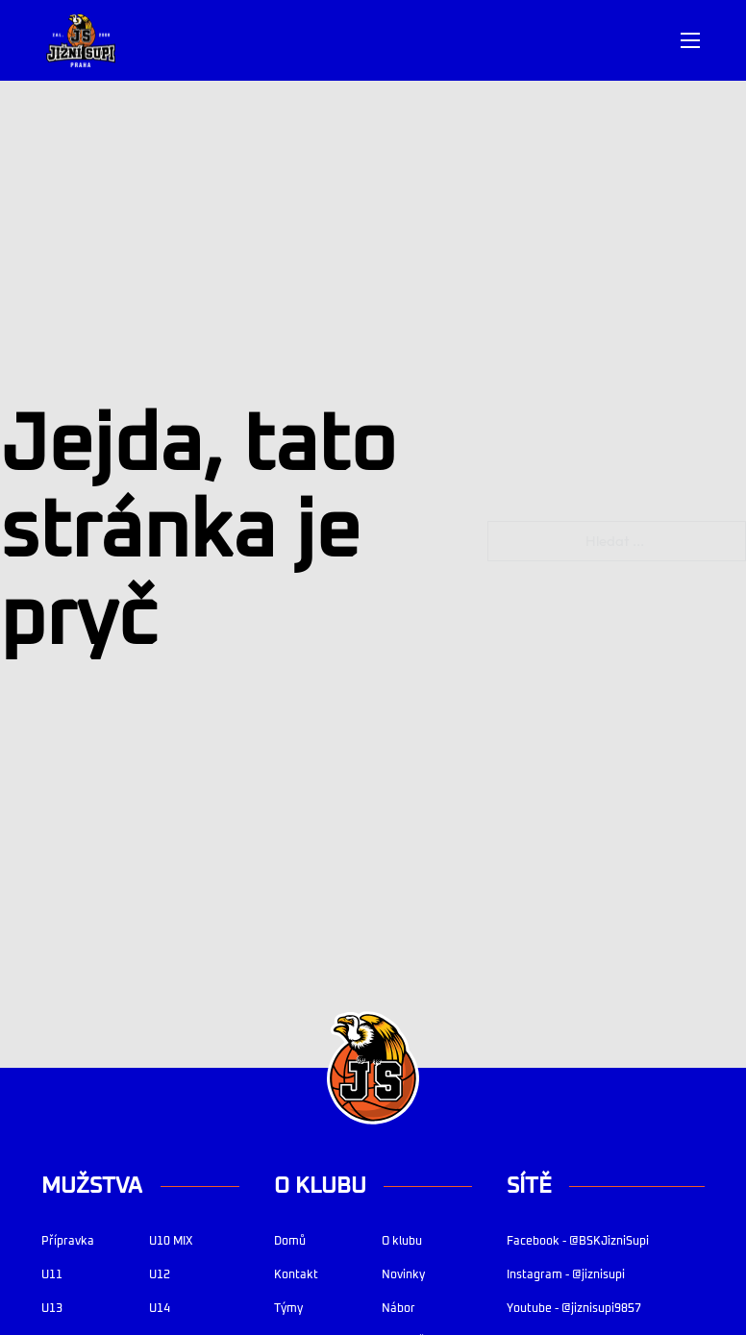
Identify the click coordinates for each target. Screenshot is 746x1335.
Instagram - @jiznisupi (566, 1275)
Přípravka (67, 1241)
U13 (51, 1308)
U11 (51, 1275)
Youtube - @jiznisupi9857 (574, 1308)
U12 (159, 1275)
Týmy (288, 1308)
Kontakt (296, 1275)
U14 (159, 1308)
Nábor (398, 1308)
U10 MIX (170, 1241)
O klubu (402, 1241)
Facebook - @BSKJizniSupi (578, 1241)
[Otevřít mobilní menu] (690, 40)
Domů (290, 1241)
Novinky (403, 1275)
